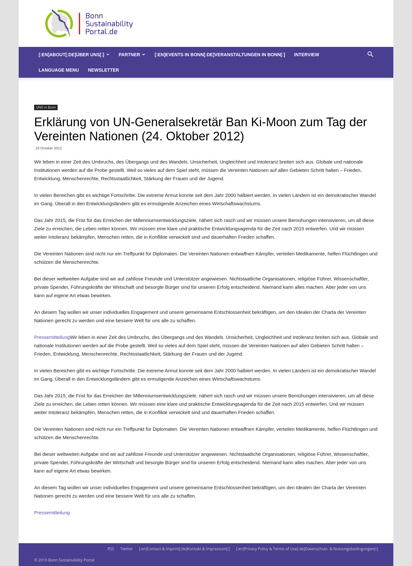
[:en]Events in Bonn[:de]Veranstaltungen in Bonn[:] (219, 54)
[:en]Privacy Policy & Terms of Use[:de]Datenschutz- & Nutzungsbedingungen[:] (307, 549)
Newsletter (103, 70)
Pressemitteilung (52, 337)
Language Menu (59, 70)
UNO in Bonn (46, 107)
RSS (111, 549)
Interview (306, 54)
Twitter (126, 549)
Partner (132, 54)
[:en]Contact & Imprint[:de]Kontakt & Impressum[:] (184, 549)
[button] (370, 55)
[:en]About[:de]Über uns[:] (74, 54)
